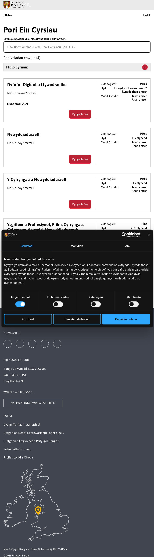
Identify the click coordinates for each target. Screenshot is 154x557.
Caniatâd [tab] (27, 246)
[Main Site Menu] (143, 5)
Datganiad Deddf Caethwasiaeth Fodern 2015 (33, 433)
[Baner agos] (148, 235)
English (147, 15)
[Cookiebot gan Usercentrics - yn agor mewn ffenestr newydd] (125, 235)
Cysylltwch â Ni (13, 381)
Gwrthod (28, 319)
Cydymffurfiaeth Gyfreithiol (21, 424)
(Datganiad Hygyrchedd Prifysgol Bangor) (31, 441)
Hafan (8, 15)
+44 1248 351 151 (14, 375)
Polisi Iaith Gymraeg (16, 449)
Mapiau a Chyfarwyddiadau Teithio (33, 403)
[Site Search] (148, 5)
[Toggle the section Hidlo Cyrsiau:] (77, 67)
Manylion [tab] (77, 246)
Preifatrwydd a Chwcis (18, 457)
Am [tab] (127, 246)
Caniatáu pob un (126, 319)
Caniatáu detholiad (77, 319)
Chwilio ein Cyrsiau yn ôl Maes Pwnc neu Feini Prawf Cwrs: (35, 39)
